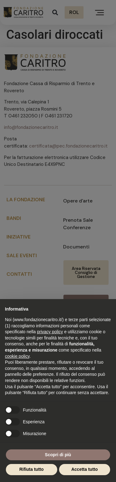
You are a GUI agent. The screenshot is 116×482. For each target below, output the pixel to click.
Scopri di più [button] (58, 454)
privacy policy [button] (50, 331)
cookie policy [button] (17, 356)
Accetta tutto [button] (84, 469)
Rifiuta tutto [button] (31, 469)
